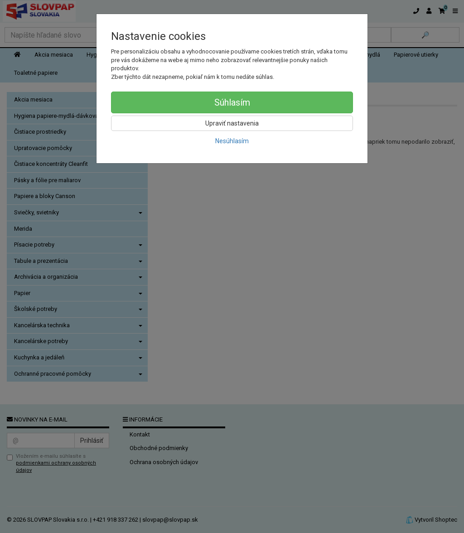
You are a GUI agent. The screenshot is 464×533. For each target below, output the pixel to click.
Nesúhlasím (232, 141)
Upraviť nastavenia (232, 123)
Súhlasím (232, 102)
